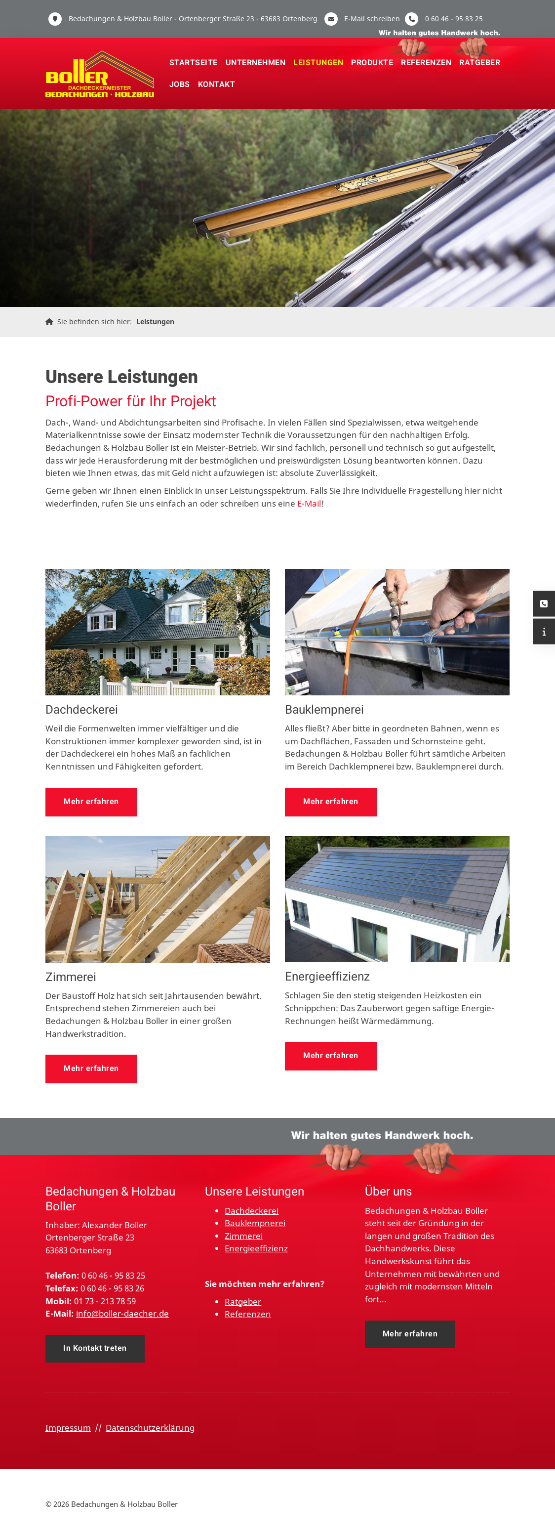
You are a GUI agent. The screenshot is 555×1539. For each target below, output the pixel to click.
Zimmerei (244, 1235)
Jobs (179, 84)
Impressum (68, 1427)
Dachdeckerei (251, 1210)
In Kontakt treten (95, 1348)
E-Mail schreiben (372, 18)
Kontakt (217, 84)
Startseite (193, 63)
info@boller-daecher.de (122, 1313)
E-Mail (309, 503)
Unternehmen (256, 63)
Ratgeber (479, 63)
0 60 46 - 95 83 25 (454, 18)
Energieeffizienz (256, 1248)
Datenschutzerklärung (150, 1427)
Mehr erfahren (91, 802)
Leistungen (318, 63)
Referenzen (426, 63)
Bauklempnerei (255, 1223)
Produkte (372, 63)
